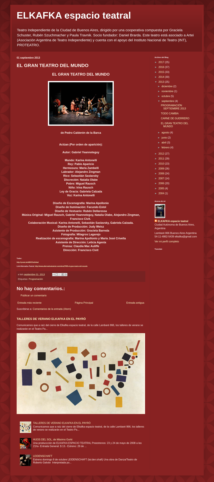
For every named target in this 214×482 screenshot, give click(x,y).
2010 (162, 163)
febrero (166, 147)
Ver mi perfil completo (167, 241)
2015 (162, 72)
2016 (162, 67)
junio (165, 137)
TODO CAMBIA (170, 113)
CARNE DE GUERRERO (175, 118)
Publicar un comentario (34, 295)
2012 (162, 153)
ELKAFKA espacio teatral (74, 15)
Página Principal (84, 302)
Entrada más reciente (29, 302)
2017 (162, 62)
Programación (36, 279)
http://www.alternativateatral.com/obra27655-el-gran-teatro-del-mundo (61, 266)
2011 (162, 158)
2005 (162, 188)
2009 (162, 168)
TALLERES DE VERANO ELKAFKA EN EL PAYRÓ (51, 318)
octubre (166, 96)
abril (164, 142)
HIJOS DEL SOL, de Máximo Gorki (52, 439)
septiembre (168, 101)
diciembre (167, 86)
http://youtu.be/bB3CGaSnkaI (28, 262)
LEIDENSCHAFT (42, 456)
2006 (162, 183)
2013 (162, 82)
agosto (166, 132)
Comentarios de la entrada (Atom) (52, 309)
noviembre (168, 91)
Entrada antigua (135, 302)
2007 (162, 178)
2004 (162, 193)
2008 (162, 173)
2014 (162, 77)
